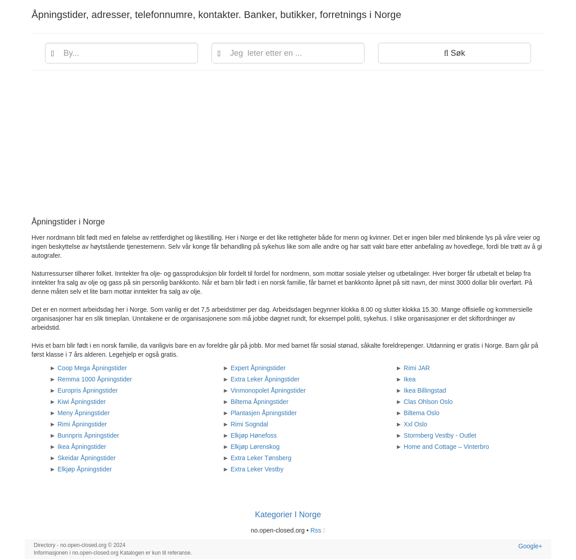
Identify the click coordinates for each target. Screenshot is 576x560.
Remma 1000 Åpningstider (95, 379)
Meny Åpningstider (84, 413)
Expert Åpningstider (257, 368)
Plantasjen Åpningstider (263, 413)
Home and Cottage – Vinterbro (446, 446)
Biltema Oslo (421, 413)
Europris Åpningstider (88, 390)
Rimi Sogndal (249, 424)
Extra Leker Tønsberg (260, 457)
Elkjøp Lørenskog (254, 446)
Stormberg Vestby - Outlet (440, 435)
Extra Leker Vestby (257, 469)
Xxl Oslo (415, 424)
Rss (317, 530)
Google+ (530, 546)
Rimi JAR (417, 368)
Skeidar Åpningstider (87, 457)
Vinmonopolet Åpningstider (268, 390)
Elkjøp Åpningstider (85, 469)
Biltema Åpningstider (259, 401)
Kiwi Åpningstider (82, 401)
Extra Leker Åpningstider (264, 379)
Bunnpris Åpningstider (88, 435)
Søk (454, 53)
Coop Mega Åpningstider (92, 368)
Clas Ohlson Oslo (428, 401)
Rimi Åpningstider (82, 424)
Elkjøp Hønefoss (253, 435)
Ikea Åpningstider (82, 446)
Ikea (409, 379)
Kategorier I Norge (288, 514)
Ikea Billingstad (425, 390)
